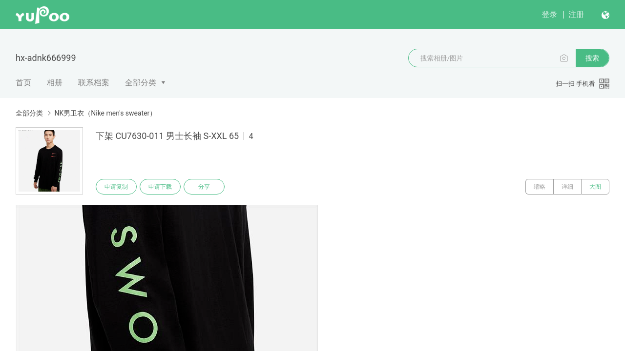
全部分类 (140, 82)
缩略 (539, 186)
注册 (576, 14)
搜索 (592, 58)
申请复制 (116, 186)
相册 (54, 82)
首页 (23, 82)
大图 (595, 186)
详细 (567, 186)
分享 (204, 186)
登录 (549, 14)
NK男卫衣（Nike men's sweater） (105, 113)
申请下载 (160, 186)
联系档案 (93, 82)
